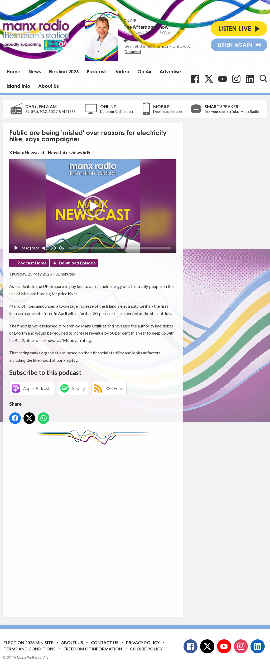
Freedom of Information (93, 648)
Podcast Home (32, 262)
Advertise (170, 71)
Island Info (18, 86)
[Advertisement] (108, 527)
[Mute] (44, 248)
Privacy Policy (143, 642)
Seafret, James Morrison (147, 46)
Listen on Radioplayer (116, 111)
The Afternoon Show (145, 27)
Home (14, 71)
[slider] (120, 248)
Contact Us (104, 642)
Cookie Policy (146, 648)
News (34, 71)
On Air (144, 71)
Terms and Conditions (29, 648)
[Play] (16, 248)
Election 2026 (64, 71)
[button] (92, 206)
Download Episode (77, 262)
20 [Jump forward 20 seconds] (62, 248)
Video (122, 71)
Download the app (167, 111)
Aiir (46, 657)
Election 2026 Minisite (28, 642)
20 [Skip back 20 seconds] (53, 248)
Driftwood (181, 46)
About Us (48, 86)
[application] (92, 206)
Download (133, 52)
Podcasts (97, 71)
